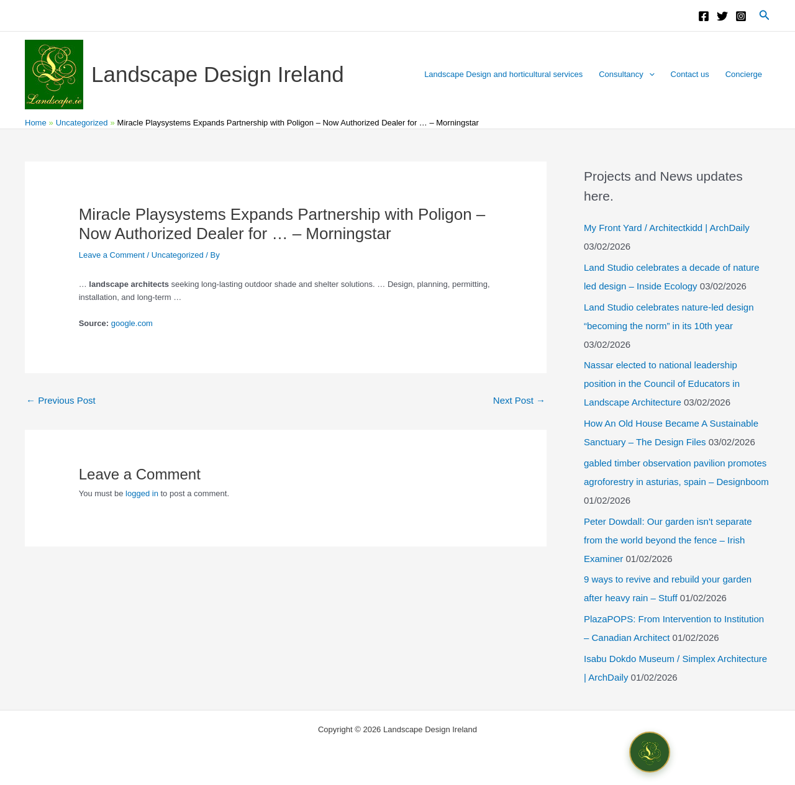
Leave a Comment (112, 255)
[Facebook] (703, 16)
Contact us (690, 74)
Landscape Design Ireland (217, 74)
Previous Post (61, 400)
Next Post (519, 400)
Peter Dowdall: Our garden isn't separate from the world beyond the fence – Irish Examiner (668, 540)
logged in (141, 493)
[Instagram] (741, 16)
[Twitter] (722, 16)
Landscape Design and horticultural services (503, 74)
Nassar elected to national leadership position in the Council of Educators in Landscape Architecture (662, 383)
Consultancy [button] (626, 74)
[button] (764, 15)
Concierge (743, 74)
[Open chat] (649, 752)
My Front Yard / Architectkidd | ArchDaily (667, 227)
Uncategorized (178, 255)
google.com (132, 323)
